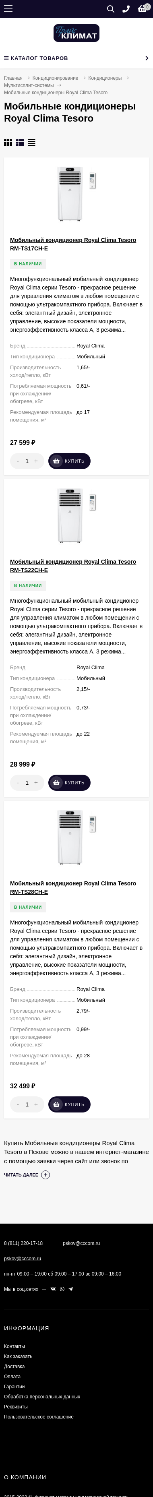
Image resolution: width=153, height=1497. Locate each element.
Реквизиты (16, 1407)
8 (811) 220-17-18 (23, 1243)
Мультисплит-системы (29, 85)
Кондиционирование (56, 78)
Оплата (12, 1376)
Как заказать (18, 1356)
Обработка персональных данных (42, 1397)
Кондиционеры (105, 78)
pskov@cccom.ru (22, 1258)
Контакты (14, 1346)
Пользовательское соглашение (39, 1417)
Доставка (14, 1366)
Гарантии (14, 1386)
